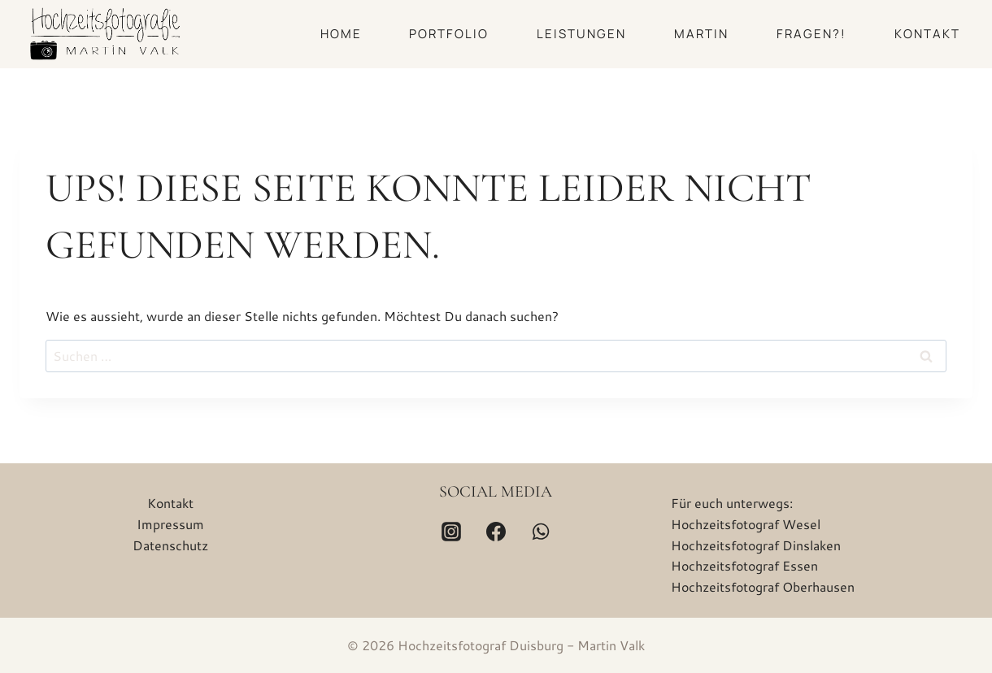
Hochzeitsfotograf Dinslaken (756, 545)
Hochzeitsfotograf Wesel (745, 524)
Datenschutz (170, 545)
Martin (701, 33)
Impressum (170, 524)
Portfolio (449, 33)
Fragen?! (811, 33)
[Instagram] (451, 531)
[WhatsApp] (540, 531)
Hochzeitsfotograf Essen (744, 565)
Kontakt (927, 33)
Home (341, 33)
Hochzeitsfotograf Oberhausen (763, 586)
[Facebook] (496, 531)
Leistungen (581, 33)
